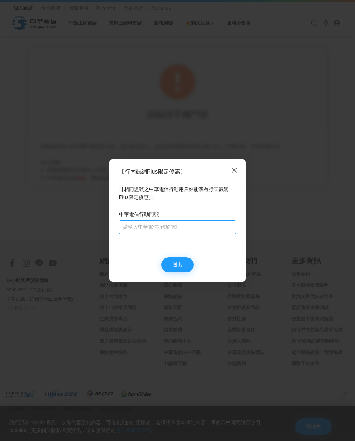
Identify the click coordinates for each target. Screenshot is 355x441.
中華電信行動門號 (139, 214)
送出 (177, 264)
